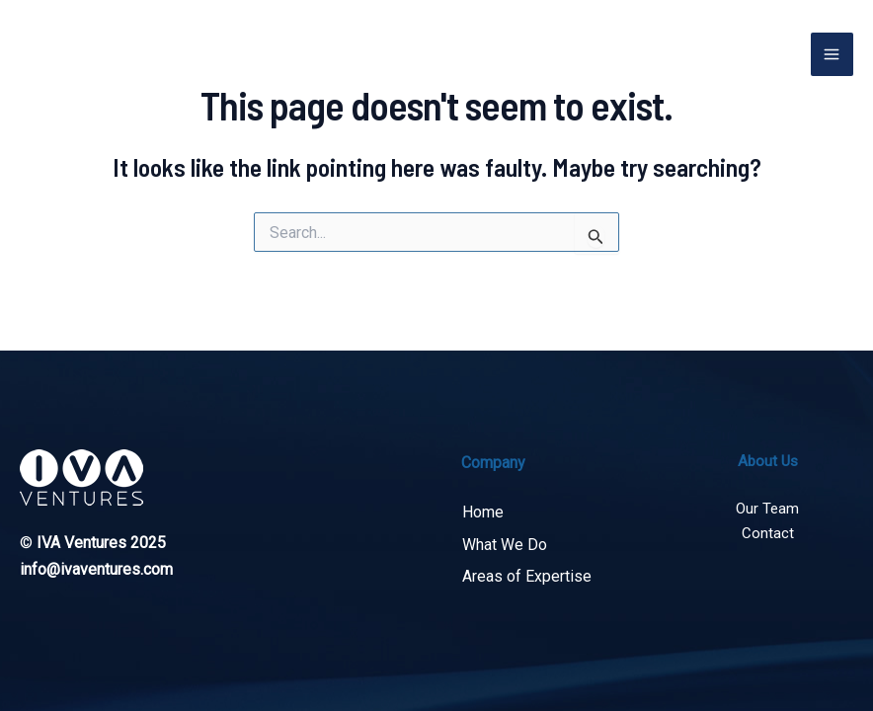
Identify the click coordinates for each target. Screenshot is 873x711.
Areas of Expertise (526, 576)
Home (482, 513)
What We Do (503, 544)
